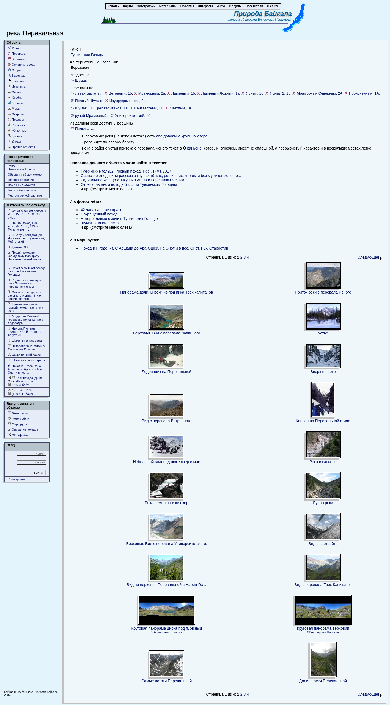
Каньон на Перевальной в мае (323, 421)
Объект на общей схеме (25, 174)
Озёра (14, 70)
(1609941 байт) (20, 394)
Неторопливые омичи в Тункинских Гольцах (26, 347)
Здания (15, 136)
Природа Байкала (263, 13)
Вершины (16, 59)
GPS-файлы (18, 435)
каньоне (194, 148)
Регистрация (16, 479)
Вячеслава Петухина (274, 19)
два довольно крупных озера (181, 136)
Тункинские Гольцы (87, 54)
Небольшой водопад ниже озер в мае (166, 462)
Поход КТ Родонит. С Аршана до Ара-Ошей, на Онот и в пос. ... (25, 369)
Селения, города (21, 64)
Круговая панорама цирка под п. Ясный (166, 628)
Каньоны (16, 81)
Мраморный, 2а (151, 93)
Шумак (80, 80)
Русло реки (323, 503)
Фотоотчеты (18, 413)
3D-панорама (160, 632)
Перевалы (17, 53)
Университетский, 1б (132, 116)
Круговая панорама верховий (323, 628)
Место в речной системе (25, 195)
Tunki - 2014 (20, 390)
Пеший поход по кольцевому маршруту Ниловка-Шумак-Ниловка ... (25, 257)
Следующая (370, 257)
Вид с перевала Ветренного (166, 421)
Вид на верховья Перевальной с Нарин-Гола (167, 584)
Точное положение (21, 179)
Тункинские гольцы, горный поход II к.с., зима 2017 (25, 307)
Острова (16, 114)
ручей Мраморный (91, 116)
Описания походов (23, 429)
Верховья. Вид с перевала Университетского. (166, 543)
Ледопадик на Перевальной (166, 371)
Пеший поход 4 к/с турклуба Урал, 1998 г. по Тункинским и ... (25, 226)
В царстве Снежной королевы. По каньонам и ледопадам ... (26, 319)
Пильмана (84, 128)
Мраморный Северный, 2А (319, 93)
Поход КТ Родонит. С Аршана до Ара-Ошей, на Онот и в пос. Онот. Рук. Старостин (154, 248)
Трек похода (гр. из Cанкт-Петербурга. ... (25, 379)
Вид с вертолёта (322, 543)
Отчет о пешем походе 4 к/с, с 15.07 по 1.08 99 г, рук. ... (27, 214)
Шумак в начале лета (25, 340)
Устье (323, 333)
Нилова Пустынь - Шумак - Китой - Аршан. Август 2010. (24, 332)
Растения (16, 125)
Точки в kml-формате (22, 190)
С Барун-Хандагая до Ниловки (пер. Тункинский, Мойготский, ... (26, 238)
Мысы (14, 108)
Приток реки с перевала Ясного (323, 292)
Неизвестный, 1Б (148, 108)
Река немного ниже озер (166, 503)
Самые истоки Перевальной (166, 681)
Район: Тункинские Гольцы (21, 167)
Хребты (15, 97)
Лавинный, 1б (183, 93)
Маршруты (17, 424)
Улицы (14, 141)
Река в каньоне (323, 462)
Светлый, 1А (180, 108)
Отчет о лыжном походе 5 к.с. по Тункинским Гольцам (27, 271)
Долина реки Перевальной (323, 681)
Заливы (15, 103)
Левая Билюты (87, 93)
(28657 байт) (18, 384)
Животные (17, 130)
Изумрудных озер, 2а (127, 101)
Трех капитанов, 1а (111, 108)
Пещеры (16, 119)
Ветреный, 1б (120, 93)
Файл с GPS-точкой (21, 185)
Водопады (17, 75)
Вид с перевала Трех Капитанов (322, 584)
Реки (13, 48)
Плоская (176, 632)
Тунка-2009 (18, 247)
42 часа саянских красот (27, 360)
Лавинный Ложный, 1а (220, 93)
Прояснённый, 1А (364, 93)
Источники (17, 86)
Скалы (14, 92)
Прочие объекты (21, 147)
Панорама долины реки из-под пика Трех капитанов (166, 292)
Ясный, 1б (254, 93)
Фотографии (18, 418)
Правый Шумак (88, 101)
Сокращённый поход (24, 354)
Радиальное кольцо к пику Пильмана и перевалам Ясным (25, 283)
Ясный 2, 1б (280, 93)
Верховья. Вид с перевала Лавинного (166, 333)
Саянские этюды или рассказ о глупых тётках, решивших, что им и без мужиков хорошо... (161, 175)
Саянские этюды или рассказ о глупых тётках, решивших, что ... (25, 295)
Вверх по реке (323, 371)
